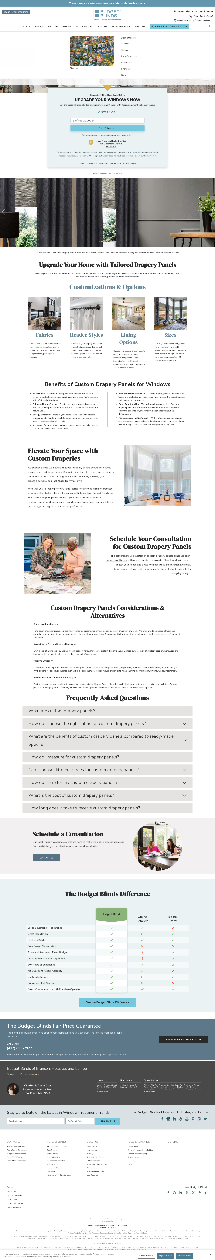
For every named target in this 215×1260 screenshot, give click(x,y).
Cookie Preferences (14, 1208)
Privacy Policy (150, 156)
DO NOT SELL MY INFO (15, 1203)
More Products (121, 26)
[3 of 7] (104, 241)
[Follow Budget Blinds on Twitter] (205, 1119)
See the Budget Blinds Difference (107, 1002)
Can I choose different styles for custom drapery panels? (107, 770)
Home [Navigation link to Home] (95, 174)
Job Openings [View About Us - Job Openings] (92, 1175)
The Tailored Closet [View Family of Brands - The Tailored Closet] (54, 1168)
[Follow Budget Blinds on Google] (168, 1119)
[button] (182, 20)
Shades (39, 26)
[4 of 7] (107, 241)
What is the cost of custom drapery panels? (107, 795)
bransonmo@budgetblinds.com (38, 1089)
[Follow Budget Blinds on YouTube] (187, 1119)
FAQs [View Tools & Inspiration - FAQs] (130, 1164)
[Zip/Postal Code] (79, 1121)
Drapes (67, 26)
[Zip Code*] (107, 121)
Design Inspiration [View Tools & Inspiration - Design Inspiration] (135, 1157)
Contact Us (46, 857)
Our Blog (173, 1141)
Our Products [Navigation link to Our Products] (103, 174)
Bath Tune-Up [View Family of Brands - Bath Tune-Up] (52, 1154)
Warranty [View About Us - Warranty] (90, 1168)
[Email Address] (35, 1121)
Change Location (31, 1074)
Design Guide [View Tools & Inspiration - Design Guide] (133, 1146)
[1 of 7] (99, 241)
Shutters (52, 26)
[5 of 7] (110, 241)
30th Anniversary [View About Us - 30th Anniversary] (93, 1161)
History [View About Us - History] (90, 1154)
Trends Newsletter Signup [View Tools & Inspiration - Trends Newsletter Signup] (137, 1154)
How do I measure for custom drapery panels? (107, 757)
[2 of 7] (102, 241)
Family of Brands (57, 1141)
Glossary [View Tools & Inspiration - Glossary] (131, 1161)
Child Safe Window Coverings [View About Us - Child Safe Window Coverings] (99, 1164)
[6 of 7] (113, 241)
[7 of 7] (115, 241)
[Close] (211, 1255)
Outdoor (102, 26)
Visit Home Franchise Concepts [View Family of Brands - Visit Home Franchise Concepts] (59, 1175)
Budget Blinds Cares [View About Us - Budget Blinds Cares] (95, 1157)
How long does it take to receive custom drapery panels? (107, 808)
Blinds (26, 26)
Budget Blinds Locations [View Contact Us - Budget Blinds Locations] (16, 1154)
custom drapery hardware (160, 650)
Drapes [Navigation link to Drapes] (112, 174)
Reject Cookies (165, 1255)
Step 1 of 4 (109, 112)
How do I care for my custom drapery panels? (107, 782)
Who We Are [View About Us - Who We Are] (92, 1146)
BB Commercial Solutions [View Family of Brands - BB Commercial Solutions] (57, 1146)
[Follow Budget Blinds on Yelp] (180, 1119)
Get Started (107, 128)
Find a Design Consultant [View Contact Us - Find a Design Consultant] (17, 1150)
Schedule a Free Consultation (183, 1039)
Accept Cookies (184, 1255)
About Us (140, 26)
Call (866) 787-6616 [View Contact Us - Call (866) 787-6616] (14, 1157)
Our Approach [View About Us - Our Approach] (92, 1150)
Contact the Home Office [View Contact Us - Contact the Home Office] (16, 1161)
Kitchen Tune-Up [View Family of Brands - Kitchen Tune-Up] (53, 1157)
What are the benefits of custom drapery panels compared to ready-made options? (108, 740)
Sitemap (10, 1187)
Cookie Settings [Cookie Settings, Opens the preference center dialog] (146, 1255)
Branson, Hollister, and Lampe (193, 11)
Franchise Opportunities (16, 12)
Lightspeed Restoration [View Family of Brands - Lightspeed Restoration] (56, 1161)
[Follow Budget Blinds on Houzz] (174, 1119)
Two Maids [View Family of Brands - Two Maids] (51, 1171)
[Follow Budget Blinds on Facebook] (162, 1119)
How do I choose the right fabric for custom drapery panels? (107, 723)
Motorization (84, 26)
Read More (102, 1091)
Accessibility (12, 1199)
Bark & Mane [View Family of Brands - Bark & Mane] (52, 1150)
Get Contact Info (203, 20)
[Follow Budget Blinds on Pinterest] (193, 1119)
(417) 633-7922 (201, 16)
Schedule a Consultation (169, 26)
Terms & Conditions (14, 1195)
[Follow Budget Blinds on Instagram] (199, 1119)
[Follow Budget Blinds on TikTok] (206, 1192)
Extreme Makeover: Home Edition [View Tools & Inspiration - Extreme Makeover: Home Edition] (140, 1150)
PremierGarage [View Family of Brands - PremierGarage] (52, 1164)
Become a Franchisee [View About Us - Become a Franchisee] (95, 1171)
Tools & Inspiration (139, 1141)
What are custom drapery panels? (107, 711)
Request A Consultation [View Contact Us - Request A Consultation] (16, 1146)
